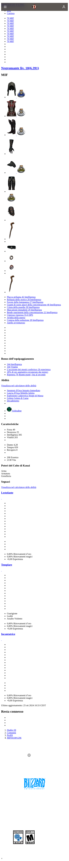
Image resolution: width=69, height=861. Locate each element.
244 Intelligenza (14, 364)
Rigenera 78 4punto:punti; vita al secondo (26, 374)
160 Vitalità (12, 367)
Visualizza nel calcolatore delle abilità (18, 385)
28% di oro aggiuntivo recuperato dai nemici (27, 372)
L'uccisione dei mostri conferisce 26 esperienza (29, 369)
